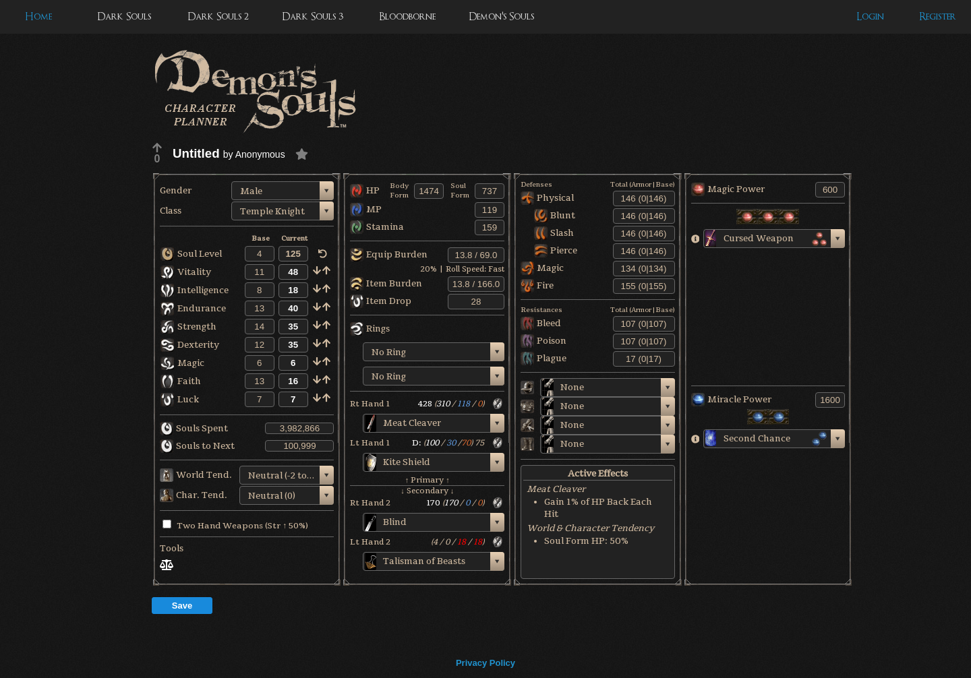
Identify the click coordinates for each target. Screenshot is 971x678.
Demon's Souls (501, 16)
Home (38, 16)
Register (937, 16)
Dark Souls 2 (218, 16)
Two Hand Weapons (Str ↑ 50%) (235, 525)
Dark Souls (124, 16)
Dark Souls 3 (312, 16)
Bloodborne (407, 16)
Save (182, 605)
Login (870, 16)
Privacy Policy (485, 663)
